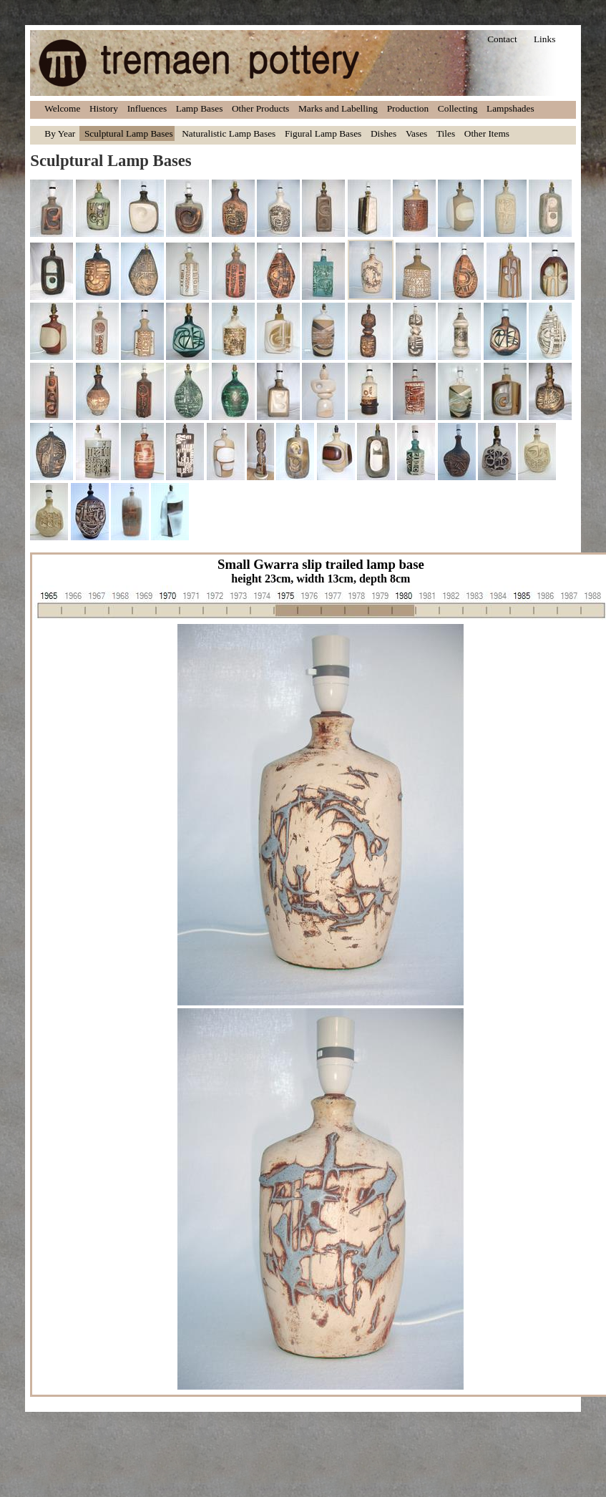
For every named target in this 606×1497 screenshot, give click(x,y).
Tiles (445, 133)
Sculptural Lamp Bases (128, 133)
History (103, 108)
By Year (59, 133)
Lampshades (510, 108)
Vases (416, 133)
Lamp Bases (199, 108)
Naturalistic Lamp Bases (228, 133)
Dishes (383, 133)
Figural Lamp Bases (323, 133)
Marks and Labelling (338, 108)
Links (544, 39)
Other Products (260, 108)
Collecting (458, 108)
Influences (147, 108)
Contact (502, 39)
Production (408, 108)
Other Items (486, 133)
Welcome (62, 108)
